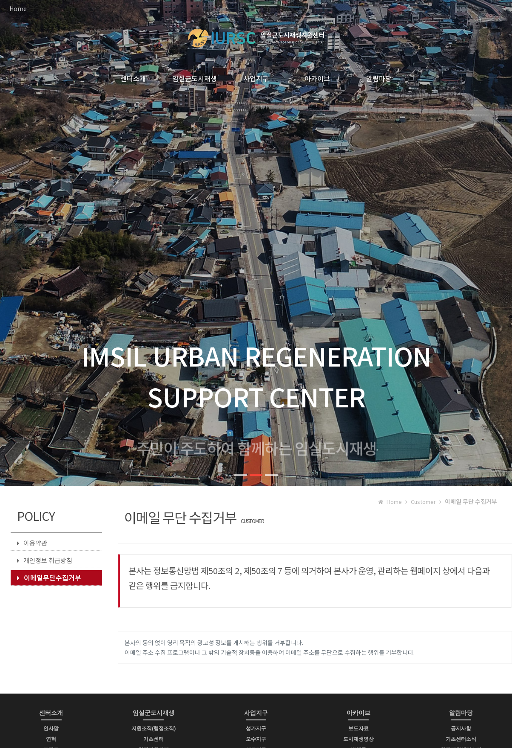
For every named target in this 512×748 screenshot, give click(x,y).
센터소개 (133, 78)
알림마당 (379, 78)
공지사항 (461, 728)
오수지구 (256, 739)
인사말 (51, 728)
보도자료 (358, 728)
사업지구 (256, 78)
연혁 (51, 739)
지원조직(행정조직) (153, 728)
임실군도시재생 (194, 78)
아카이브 (317, 78)
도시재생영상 (358, 739)
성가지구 (256, 728)
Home (18, 8)
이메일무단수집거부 (49, 577)
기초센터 (153, 739)
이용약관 (32, 542)
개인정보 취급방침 (44, 560)
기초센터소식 (461, 739)
